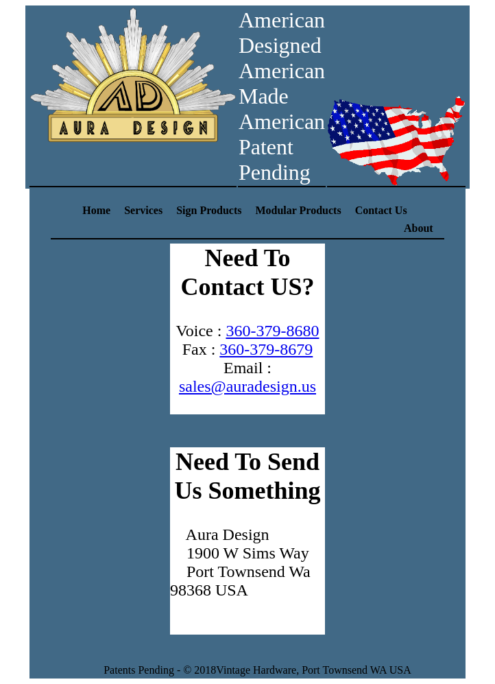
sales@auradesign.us (247, 386)
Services (143, 210)
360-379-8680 (272, 331)
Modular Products (298, 210)
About (418, 228)
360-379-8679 (266, 349)
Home (96, 210)
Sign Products (208, 210)
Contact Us (381, 210)
